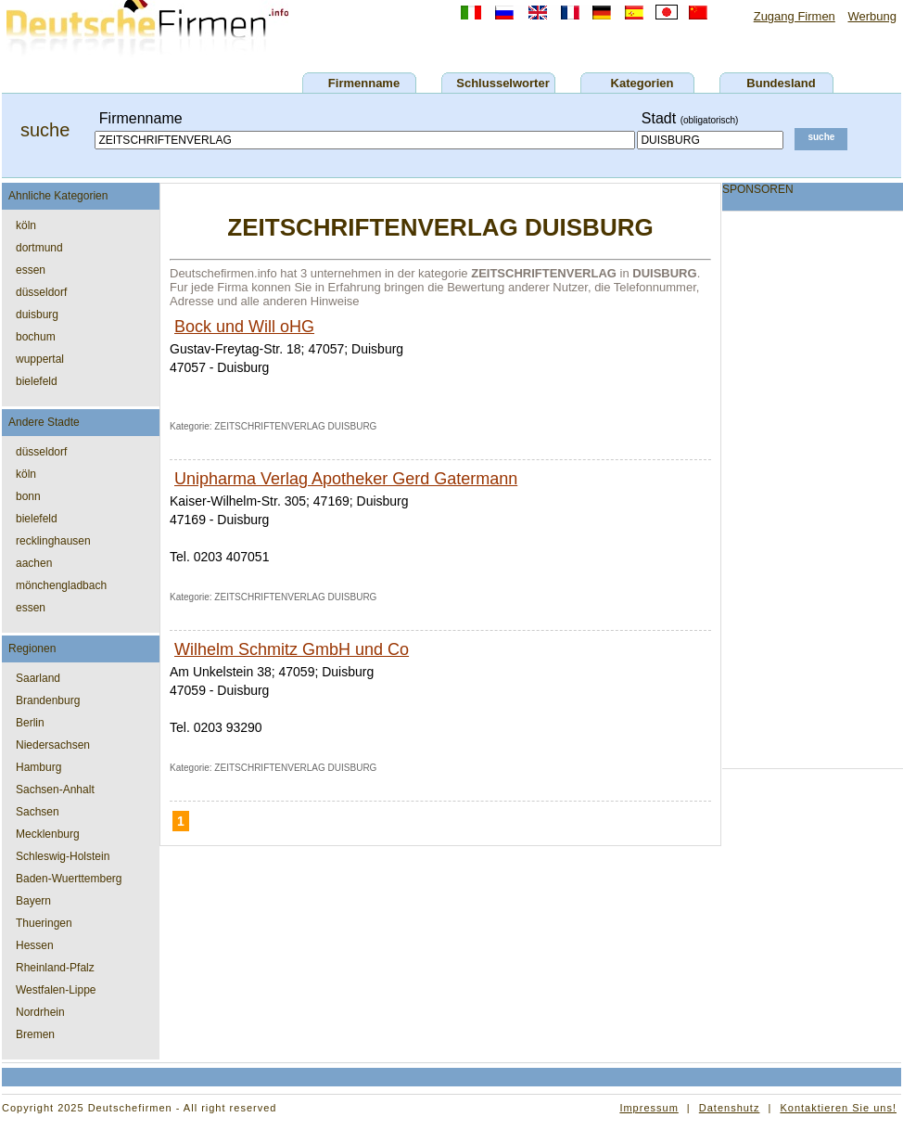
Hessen (35, 945)
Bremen (35, 1034)
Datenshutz (729, 1107)
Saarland (38, 678)
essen (30, 269)
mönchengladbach (61, 585)
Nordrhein (40, 1012)
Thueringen (44, 923)
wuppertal (40, 359)
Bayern (33, 900)
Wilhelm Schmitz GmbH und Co (291, 649)
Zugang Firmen (794, 16)
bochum (36, 336)
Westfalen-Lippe (56, 989)
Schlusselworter (502, 83)
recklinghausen (53, 540)
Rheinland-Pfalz (55, 967)
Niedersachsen (53, 744)
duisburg (37, 314)
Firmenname (364, 83)
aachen (34, 563)
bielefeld (36, 381)
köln (26, 225)
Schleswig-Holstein (62, 856)
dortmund (39, 247)
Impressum (648, 1107)
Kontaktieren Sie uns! (838, 1107)
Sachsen (37, 811)
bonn (28, 496)
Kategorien (642, 83)
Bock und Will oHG (244, 326)
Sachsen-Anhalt (55, 789)
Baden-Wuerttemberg (69, 878)
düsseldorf (41, 292)
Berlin (30, 722)
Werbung (872, 16)
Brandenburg (48, 700)
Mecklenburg (48, 834)
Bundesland (780, 83)
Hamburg (38, 767)
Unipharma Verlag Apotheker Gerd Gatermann (345, 478)
